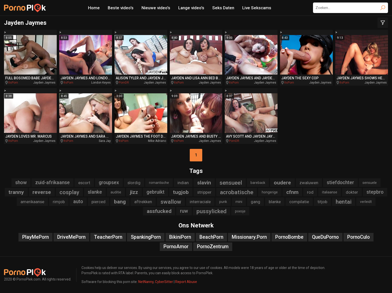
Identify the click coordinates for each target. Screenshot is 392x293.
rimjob (59, 201)
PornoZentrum (212, 246)
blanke (275, 201)
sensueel (231, 182)
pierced (99, 201)
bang (120, 202)
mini (239, 202)
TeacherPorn (108, 237)
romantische (159, 183)
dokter (352, 192)
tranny (16, 192)
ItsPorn (13, 82)
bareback (257, 183)
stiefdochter (340, 182)
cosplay (69, 192)
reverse (41, 192)
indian (183, 182)
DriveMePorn (71, 237)
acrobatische (236, 192)
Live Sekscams (256, 7)
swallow (170, 201)
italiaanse (329, 192)
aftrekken (143, 201)
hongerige (270, 192)
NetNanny (146, 282)
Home (94, 7)
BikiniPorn (180, 237)
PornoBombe (289, 237)
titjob (322, 201)
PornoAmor (176, 246)
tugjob (181, 192)
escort (84, 182)
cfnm (292, 192)
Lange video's (191, 7)
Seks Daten (223, 7)
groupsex (109, 182)
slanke (95, 192)
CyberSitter (164, 282)
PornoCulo (358, 237)
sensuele (369, 183)
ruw (184, 211)
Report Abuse (186, 282)
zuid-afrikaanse (52, 182)
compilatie (299, 201)
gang (255, 201)
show (21, 182)
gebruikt (155, 192)
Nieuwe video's (156, 7)
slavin (204, 183)
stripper (204, 192)
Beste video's (121, 7)
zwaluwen (309, 182)
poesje (240, 211)
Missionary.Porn (249, 237)
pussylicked (211, 211)
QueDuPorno (325, 237)
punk (223, 202)
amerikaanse (32, 201)
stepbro (375, 192)
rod (310, 192)
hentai (344, 201)
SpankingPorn (146, 237)
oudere (282, 183)
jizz (134, 192)
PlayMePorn (35, 237)
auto (78, 201)
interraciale (200, 201)
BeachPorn (211, 237)
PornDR (124, 82)
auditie (115, 192)
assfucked (159, 211)
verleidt (366, 202)
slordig (134, 182)
